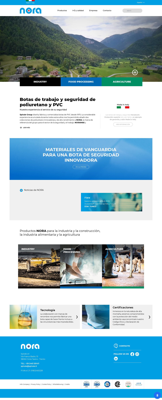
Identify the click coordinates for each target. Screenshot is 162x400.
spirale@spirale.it (29, 366)
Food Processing (81, 81)
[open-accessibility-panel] (157, 395)
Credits (67, 384)
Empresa (93, 10)
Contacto (107, 10)
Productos (62, 10)
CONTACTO (124, 346)
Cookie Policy (46, 384)
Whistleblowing (58, 384)
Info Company (24, 384)
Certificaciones (123, 307)
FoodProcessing (71, 250)
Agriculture (122, 81)
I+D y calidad (78, 10)
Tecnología (48, 310)
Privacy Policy (35, 384)
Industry (40, 81)
